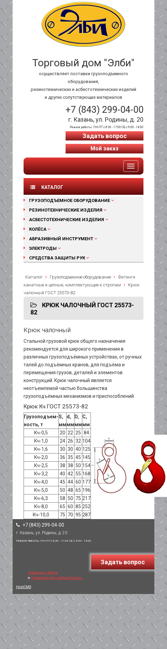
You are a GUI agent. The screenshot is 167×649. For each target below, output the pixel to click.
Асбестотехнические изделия (66, 219)
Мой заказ (105, 148)
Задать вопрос (105, 135)
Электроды (43, 248)
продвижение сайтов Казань (56, 578)
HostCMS (23, 587)
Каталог (34, 277)
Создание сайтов (42, 572)
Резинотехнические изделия (65, 210)
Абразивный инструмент (61, 238)
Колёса (37, 229)
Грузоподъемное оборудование (69, 200)
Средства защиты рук (57, 257)
